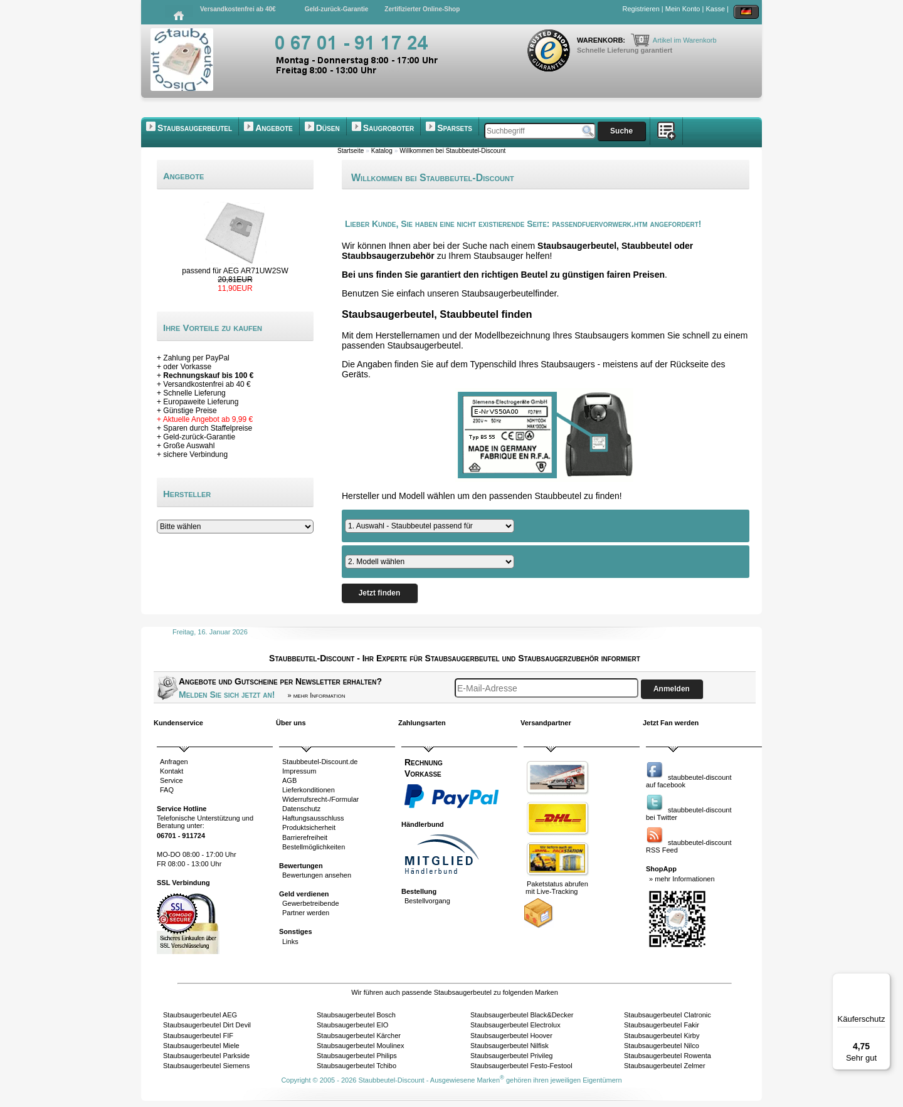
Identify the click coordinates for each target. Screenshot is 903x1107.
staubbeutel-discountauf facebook (689, 781)
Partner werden (305, 912)
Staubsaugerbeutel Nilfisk (509, 1045)
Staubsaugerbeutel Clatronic (667, 1015)
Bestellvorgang (427, 901)
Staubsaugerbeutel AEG (200, 1015)
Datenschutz (301, 808)
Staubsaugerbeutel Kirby (661, 1035)
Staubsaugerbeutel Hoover (511, 1035)
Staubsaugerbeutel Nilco (661, 1045)
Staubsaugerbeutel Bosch (356, 1015)
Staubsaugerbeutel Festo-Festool (521, 1065)
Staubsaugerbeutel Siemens (206, 1065)
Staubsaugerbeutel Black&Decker (521, 1015)
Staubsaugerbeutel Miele (201, 1045)
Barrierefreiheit (304, 837)
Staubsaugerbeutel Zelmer (664, 1065)
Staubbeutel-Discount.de (319, 761)
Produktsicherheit (308, 827)
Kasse (715, 9)
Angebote (274, 128)
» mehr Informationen (682, 879)
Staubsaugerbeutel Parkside (206, 1055)
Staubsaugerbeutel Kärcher (359, 1035)
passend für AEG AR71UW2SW (235, 270)
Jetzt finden (379, 593)
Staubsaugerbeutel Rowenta (667, 1055)
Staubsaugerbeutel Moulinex (360, 1045)
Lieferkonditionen (308, 790)
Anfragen (174, 761)
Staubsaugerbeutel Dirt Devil (207, 1025)
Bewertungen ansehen (316, 875)
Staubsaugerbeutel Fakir (661, 1025)
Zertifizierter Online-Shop (422, 9)
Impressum (299, 771)
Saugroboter (389, 128)
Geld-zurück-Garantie (337, 9)
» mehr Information (316, 695)
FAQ (167, 790)
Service (171, 780)
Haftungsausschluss (313, 818)
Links (290, 941)
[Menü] (882, 980)
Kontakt (171, 771)
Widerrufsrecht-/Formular (320, 799)
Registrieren (641, 9)
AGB (289, 780)
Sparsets (454, 128)
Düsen (328, 128)
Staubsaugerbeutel (194, 128)
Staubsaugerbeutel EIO (352, 1025)
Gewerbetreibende (310, 903)
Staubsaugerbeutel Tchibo (356, 1065)
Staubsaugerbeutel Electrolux (515, 1025)
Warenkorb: (602, 40)
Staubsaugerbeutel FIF (198, 1035)
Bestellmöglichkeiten (313, 847)
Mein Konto (682, 9)
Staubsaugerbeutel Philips (357, 1055)
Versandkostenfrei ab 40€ (238, 9)
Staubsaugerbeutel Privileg (511, 1055)
